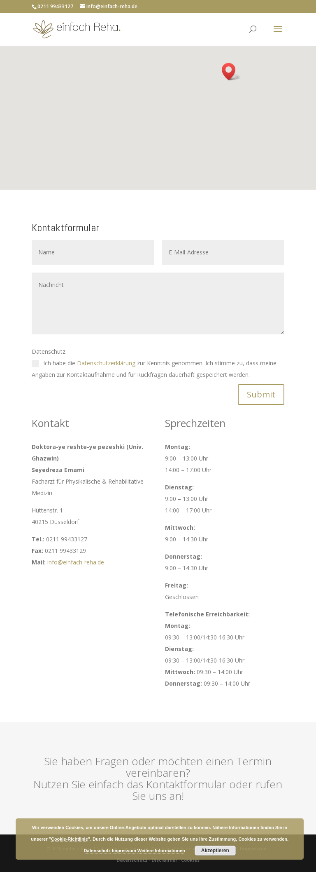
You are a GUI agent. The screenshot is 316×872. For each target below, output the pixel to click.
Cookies (190, 860)
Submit (261, 394)
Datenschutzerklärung (106, 363)
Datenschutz (132, 860)
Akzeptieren (215, 850)
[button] (231, 71)
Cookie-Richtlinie (69, 839)
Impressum (124, 850)
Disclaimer (164, 860)
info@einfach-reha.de (75, 562)
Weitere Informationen (161, 850)
